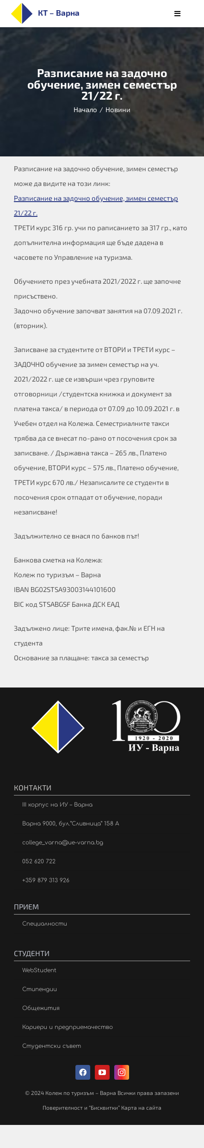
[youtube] (102, 1072)
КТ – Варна (59, 12)
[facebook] (82, 1072)
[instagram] (121, 1072)
